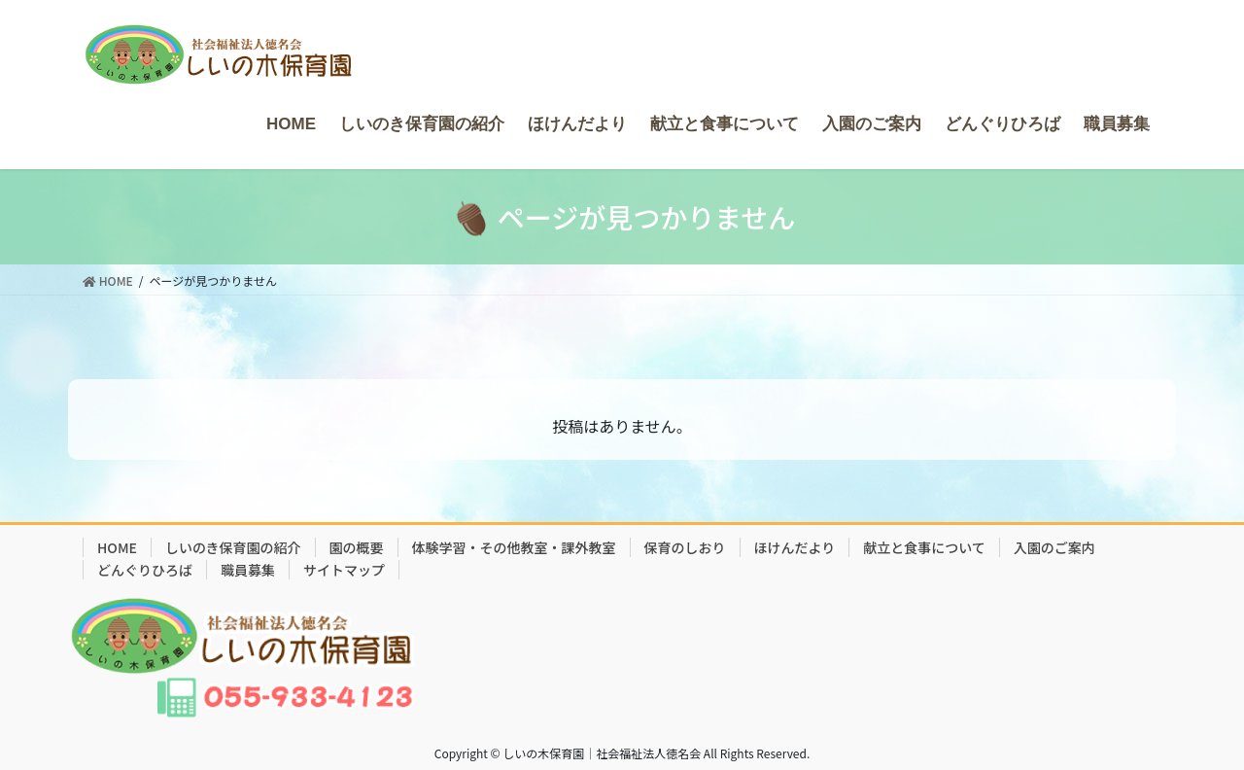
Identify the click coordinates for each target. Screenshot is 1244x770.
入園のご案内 (1054, 547)
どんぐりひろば (144, 569)
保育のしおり (685, 547)
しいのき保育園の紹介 (233, 547)
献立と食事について (924, 547)
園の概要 (356, 547)
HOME (117, 547)
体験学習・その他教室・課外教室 (514, 547)
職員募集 (248, 569)
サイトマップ (344, 569)
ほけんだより (795, 547)
